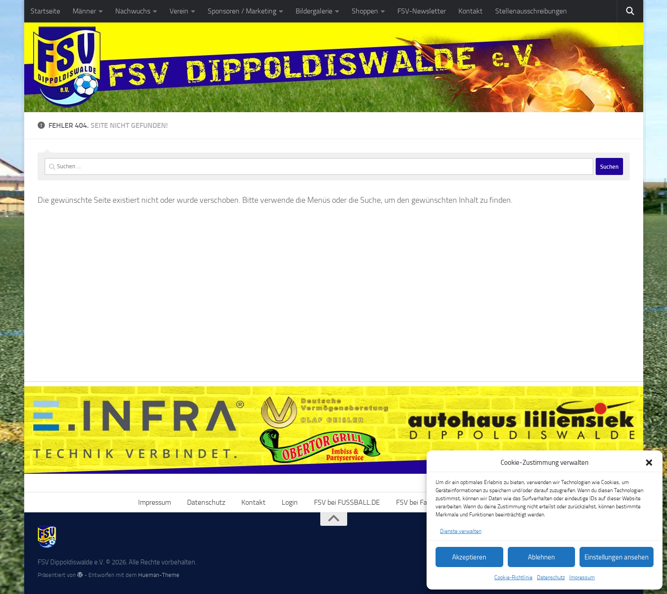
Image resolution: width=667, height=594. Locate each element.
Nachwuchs (132, 11)
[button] (649, 462)
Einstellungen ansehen (616, 557)
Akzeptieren (469, 557)
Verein (179, 11)
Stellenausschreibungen (531, 11)
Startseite (45, 11)
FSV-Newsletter (421, 11)
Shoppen (365, 11)
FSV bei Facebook (422, 502)
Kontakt (470, 11)
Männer (84, 11)
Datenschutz (551, 577)
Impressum (582, 577)
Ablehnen (541, 557)
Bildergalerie (314, 11)
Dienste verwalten (460, 531)
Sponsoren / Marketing (242, 11)
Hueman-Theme (158, 575)
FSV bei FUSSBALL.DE (347, 502)
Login (290, 502)
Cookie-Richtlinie (513, 577)
